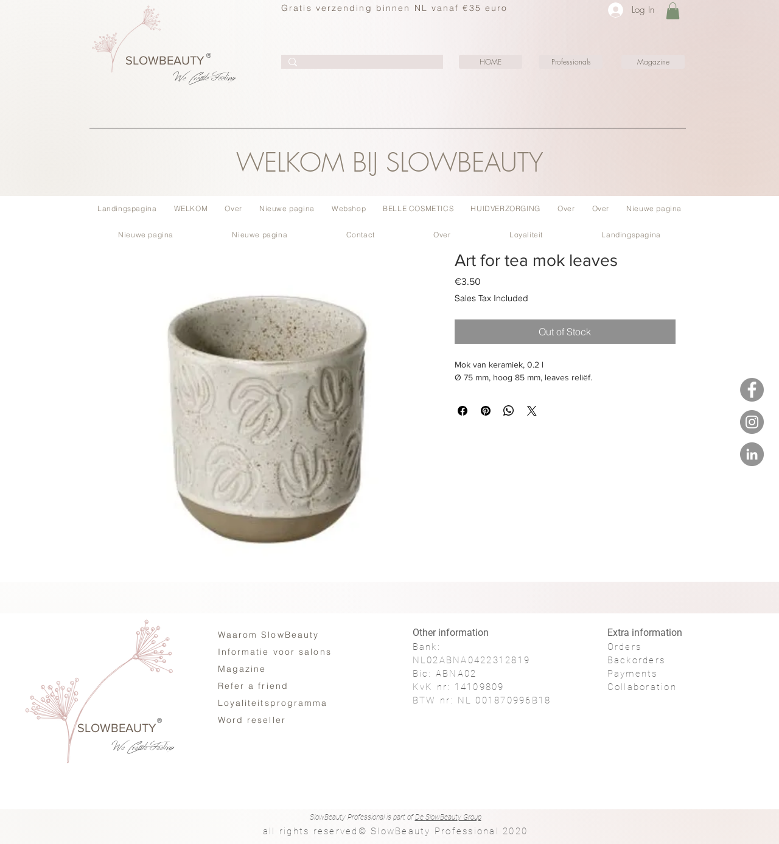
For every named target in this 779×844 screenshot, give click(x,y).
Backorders (636, 660)
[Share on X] (532, 410)
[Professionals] (571, 62)
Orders (624, 646)
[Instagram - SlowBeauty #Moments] (752, 422)
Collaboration (642, 687)
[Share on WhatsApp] (508, 410)
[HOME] (490, 62)
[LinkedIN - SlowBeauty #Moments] (752, 454)
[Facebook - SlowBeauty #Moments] (752, 390)
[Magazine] (653, 62)
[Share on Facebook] (462, 410)
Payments (632, 673)
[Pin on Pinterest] (485, 410)
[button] (673, 10)
